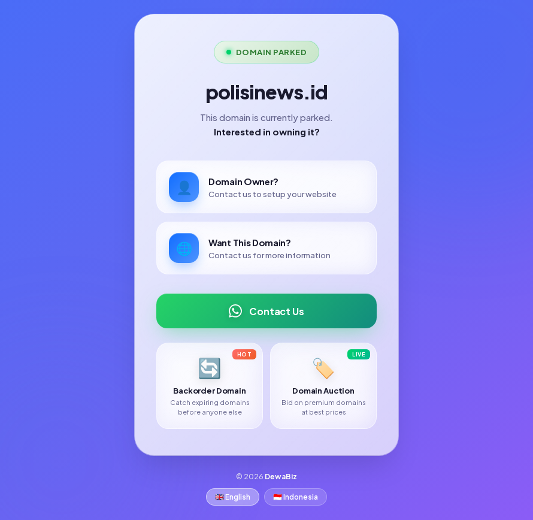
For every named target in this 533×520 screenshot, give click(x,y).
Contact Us (266, 311)
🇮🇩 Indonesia (295, 496)
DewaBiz (281, 476)
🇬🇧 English (232, 496)
